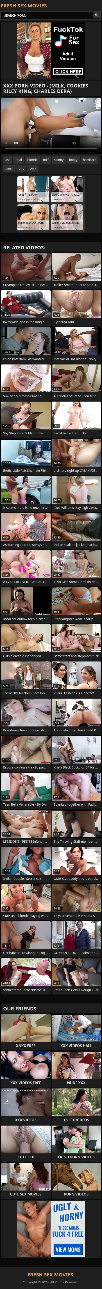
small (9, 168)
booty (73, 160)
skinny (58, 160)
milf (46, 160)
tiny (21, 168)
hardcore (89, 160)
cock (32, 168)
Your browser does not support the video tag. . (51, 126)
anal (19, 160)
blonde (32, 160)
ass (7, 160)
